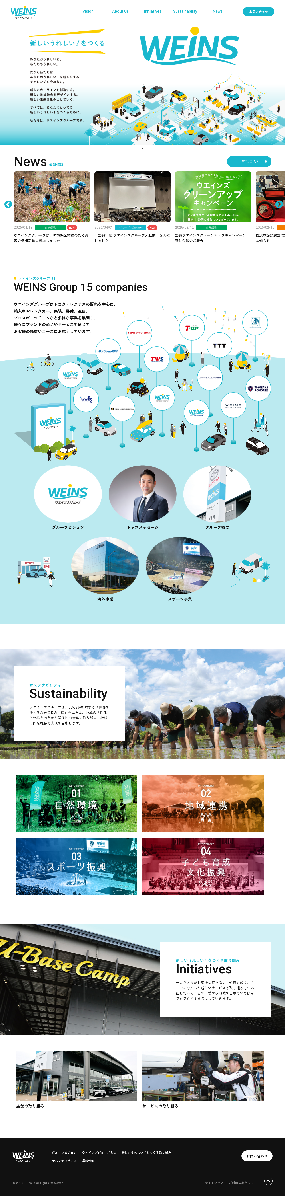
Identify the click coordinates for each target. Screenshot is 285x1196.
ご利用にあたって (241, 1182)
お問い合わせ (258, 11)
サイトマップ (214, 1182)
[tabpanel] (142, 84)
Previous (10, 216)
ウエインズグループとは (99, 1152)
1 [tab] (142, 148)
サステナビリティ (64, 1161)
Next (275, 216)
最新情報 (88, 1161)
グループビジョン (64, 1152)
